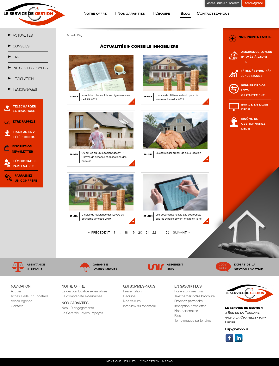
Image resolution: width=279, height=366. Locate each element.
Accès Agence (254, 3)
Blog (185, 13)
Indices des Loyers (30, 68)
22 (154, 232)
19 (133, 232)
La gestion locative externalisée (84, 291)
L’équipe (164, 13)
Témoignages (25, 89)
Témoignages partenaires (193, 320)
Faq (16, 57)
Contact (17, 306)
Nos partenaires (186, 311)
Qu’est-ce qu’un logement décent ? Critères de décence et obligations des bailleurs (104, 156)
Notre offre (97, 13)
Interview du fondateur (139, 306)
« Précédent (99, 232)
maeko (167, 361)
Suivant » (181, 232)
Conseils (21, 46)
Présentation (132, 291)
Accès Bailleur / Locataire (223, 3)
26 (168, 232)
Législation (23, 79)
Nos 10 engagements (78, 308)
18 (126, 232)
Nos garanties (133, 13)
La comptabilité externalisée (82, 296)
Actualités (23, 35)
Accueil (71, 35)
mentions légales (121, 361)
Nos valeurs (132, 301)
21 (147, 232)
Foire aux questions (189, 291)
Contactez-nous (213, 13)
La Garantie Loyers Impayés (82, 313)
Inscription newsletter (190, 306)
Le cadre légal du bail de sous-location (178, 152)
